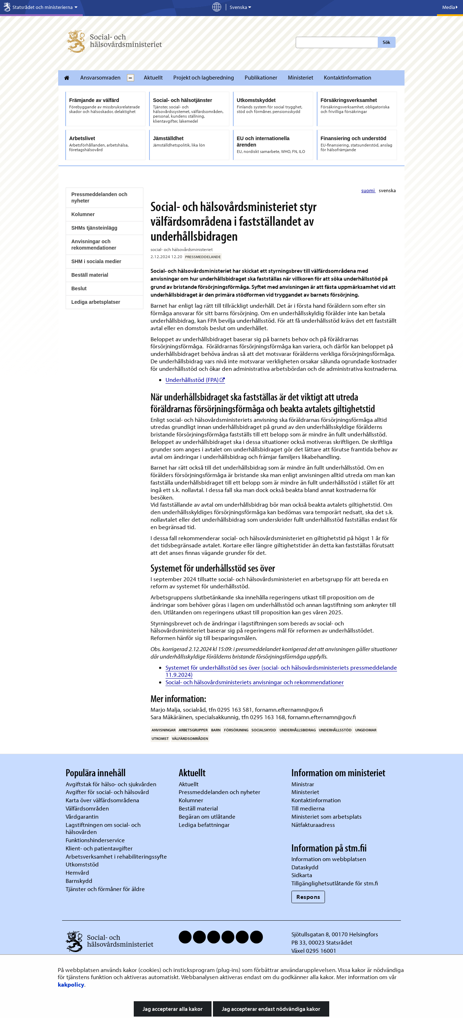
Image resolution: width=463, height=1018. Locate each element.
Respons (308, 896)
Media (450, 7)
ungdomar (365, 729)
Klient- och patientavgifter (99, 848)
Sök (386, 42)
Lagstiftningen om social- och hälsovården (103, 828)
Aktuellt (153, 77)
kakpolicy (71, 984)
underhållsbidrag (298, 729)
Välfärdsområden (87, 808)
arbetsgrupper (193, 729)
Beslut (79, 288)
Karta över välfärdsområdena (102, 800)
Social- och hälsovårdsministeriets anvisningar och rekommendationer (255, 682)
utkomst (160, 738)
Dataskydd (305, 867)
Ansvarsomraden (100, 77)
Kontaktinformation (347, 77)
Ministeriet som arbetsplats (326, 816)
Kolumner (83, 214)
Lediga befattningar (204, 824)
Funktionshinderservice (95, 840)
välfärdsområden (190, 738)
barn (215, 729)
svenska (387, 190)
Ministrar (302, 784)
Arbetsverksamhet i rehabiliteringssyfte (117, 856)
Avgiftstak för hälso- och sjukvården (111, 784)
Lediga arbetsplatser (95, 302)
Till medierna (308, 808)
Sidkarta (301, 875)
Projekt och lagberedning (203, 77)
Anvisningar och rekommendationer (93, 245)
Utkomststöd (82, 864)
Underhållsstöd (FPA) (195, 379)
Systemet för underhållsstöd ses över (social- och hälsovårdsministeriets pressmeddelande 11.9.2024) (281, 671)
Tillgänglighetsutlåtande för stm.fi (334, 883)
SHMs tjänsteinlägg (94, 228)
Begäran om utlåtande (207, 816)
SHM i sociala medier (96, 261)
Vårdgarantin (82, 816)
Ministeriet (300, 77)
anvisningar (163, 729)
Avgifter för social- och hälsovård (107, 792)
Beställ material (89, 275)
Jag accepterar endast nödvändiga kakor (271, 1008)
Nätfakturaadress (313, 824)
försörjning (236, 729)
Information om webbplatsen (328, 859)
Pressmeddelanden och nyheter (99, 197)
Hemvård (77, 872)
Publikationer (261, 77)
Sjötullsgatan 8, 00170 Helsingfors (334, 934)
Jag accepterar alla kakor (173, 1008)
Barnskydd (79, 880)
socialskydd (263, 729)
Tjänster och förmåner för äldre (105, 888)
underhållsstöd (335, 729)
